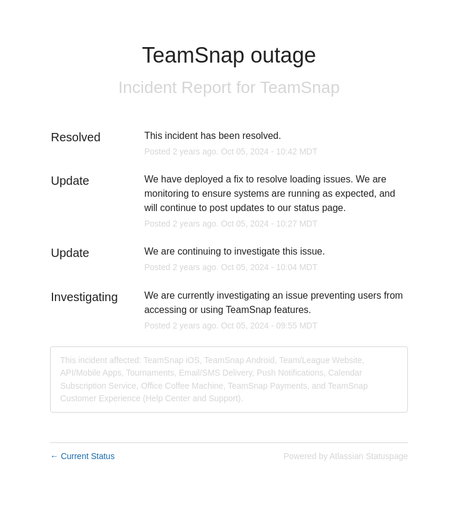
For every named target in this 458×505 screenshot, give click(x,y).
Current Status (82, 456)
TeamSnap (300, 87)
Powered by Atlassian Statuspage (345, 456)
